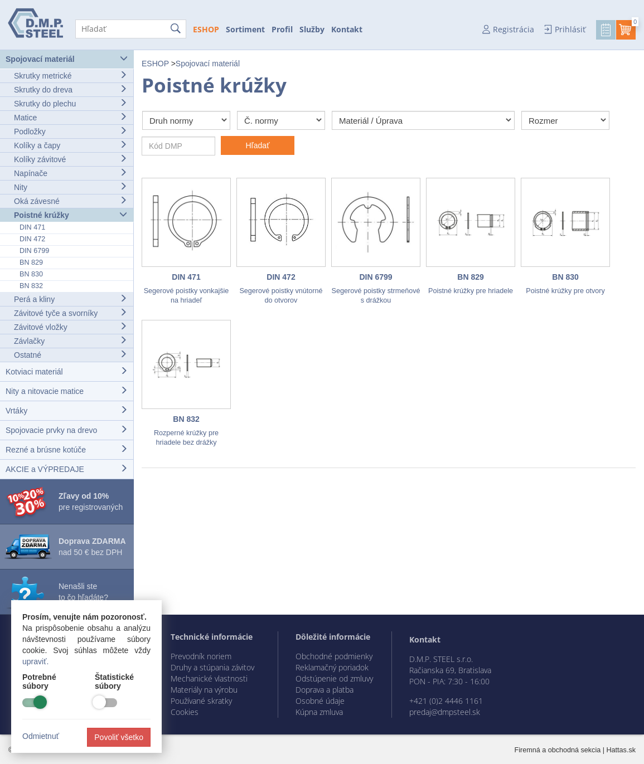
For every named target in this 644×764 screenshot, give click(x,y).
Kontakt (346, 29)
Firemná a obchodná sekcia (558, 750)
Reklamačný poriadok (332, 667)
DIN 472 (32, 239)
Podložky (70, 131)
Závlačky (70, 340)
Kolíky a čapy (70, 145)
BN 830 (31, 274)
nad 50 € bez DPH (92, 547)
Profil (282, 29)
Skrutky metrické (70, 75)
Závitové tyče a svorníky (70, 313)
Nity (70, 187)
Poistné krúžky (70, 215)
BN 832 (31, 286)
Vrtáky (67, 410)
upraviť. (35, 661)
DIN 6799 (34, 251)
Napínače (70, 173)
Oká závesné (70, 201)
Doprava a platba (325, 689)
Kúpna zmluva (319, 712)
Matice (70, 117)
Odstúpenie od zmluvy (334, 678)
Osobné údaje (320, 700)
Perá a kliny (70, 299)
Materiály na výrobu (204, 689)
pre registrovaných (91, 502)
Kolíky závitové (70, 159)
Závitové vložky (70, 327)
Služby (312, 29)
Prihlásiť (570, 29)
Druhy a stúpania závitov (212, 667)
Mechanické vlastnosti (209, 678)
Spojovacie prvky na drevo (67, 430)
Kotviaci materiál (67, 371)
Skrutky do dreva (70, 89)
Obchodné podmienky (334, 656)
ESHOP (206, 29)
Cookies (184, 712)
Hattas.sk (621, 750)
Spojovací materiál (67, 59)
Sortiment (245, 29)
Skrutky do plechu (70, 103)
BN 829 (31, 262)
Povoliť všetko (118, 737)
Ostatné (70, 354)
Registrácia (513, 29)
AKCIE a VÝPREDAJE (67, 469)
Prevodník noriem (201, 656)
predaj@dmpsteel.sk (444, 712)
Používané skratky (201, 700)
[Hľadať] (130, 29)
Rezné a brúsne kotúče (67, 449)
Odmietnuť (40, 736)
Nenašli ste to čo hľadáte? (83, 592)
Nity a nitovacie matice (67, 391)
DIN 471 (32, 227)
